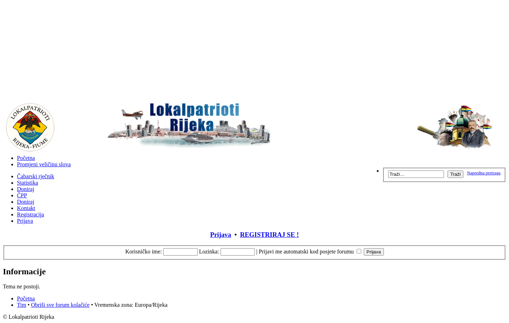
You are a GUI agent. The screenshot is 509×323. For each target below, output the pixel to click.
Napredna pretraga (484, 173)
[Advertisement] (254, 52)
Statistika (27, 183)
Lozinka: (209, 252)
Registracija (30, 214)
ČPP (22, 195)
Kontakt (26, 208)
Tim (21, 305)
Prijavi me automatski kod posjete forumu (310, 252)
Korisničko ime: (143, 252)
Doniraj (25, 189)
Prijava (25, 221)
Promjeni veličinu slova (44, 164)
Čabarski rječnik (35, 176)
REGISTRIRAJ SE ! (269, 234)
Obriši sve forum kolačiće (60, 305)
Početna (26, 158)
